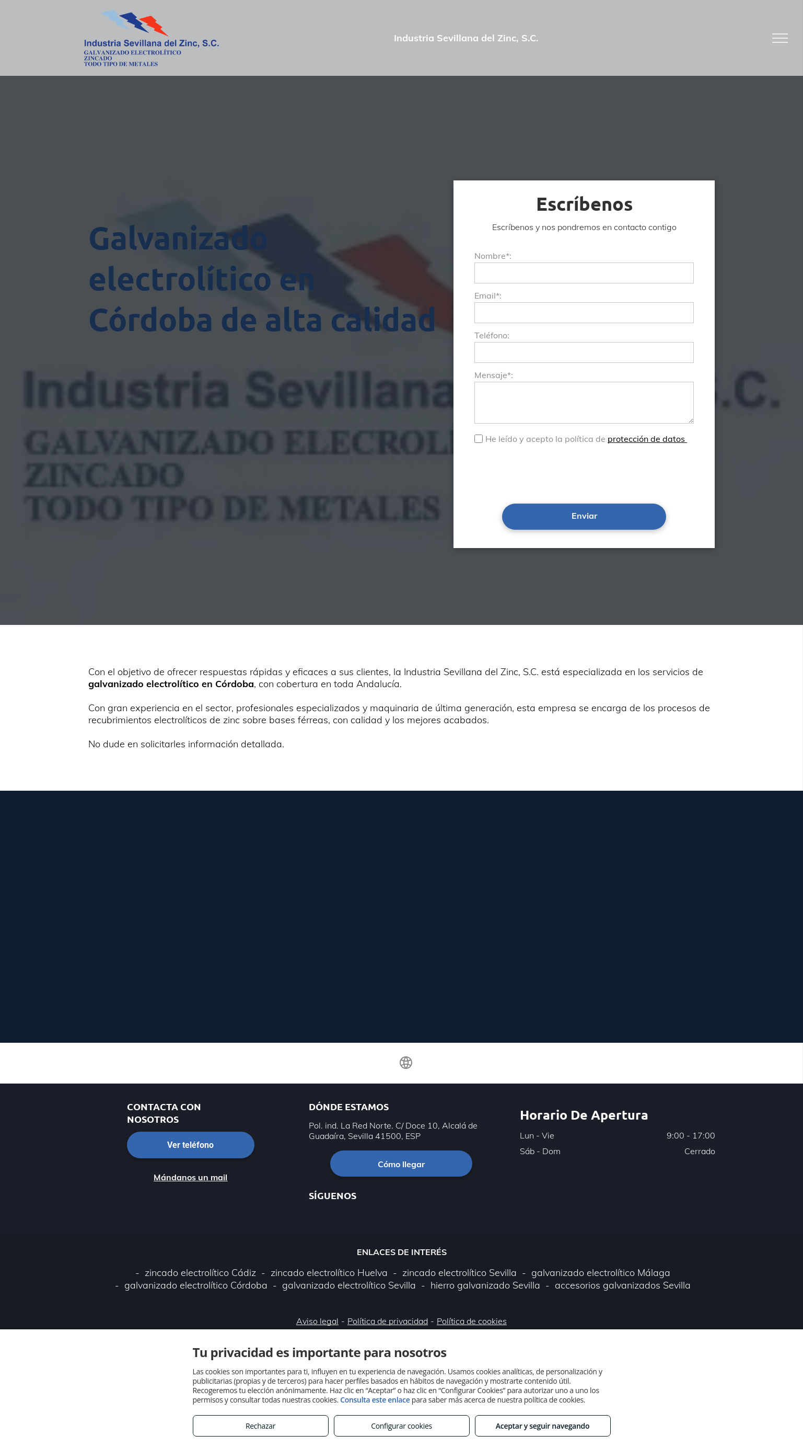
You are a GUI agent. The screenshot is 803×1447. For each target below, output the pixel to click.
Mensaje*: (493, 375)
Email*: (488, 295)
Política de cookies (472, 1321)
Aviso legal (317, 1321)
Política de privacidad (387, 1321)
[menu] (780, 38)
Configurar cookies (401, 1426)
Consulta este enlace (375, 1400)
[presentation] (553, 472)
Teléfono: (491, 335)
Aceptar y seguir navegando (542, 1426)
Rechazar (260, 1426)
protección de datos (647, 439)
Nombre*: (492, 255)
